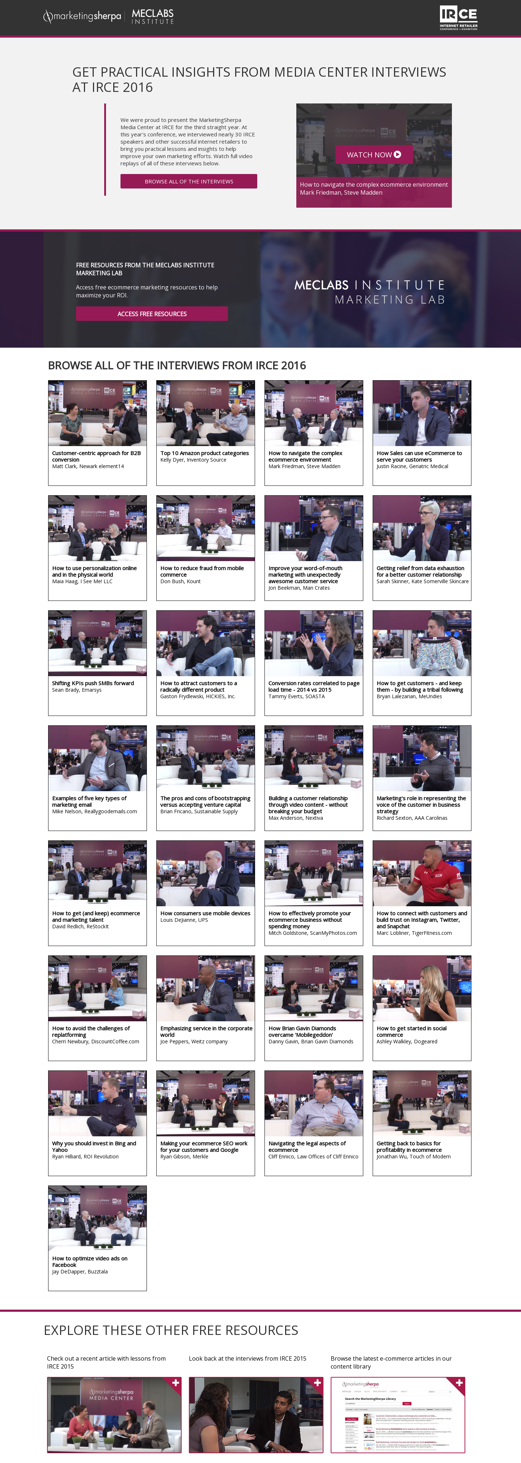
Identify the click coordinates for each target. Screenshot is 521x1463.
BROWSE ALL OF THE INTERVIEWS (189, 181)
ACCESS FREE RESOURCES (152, 314)
